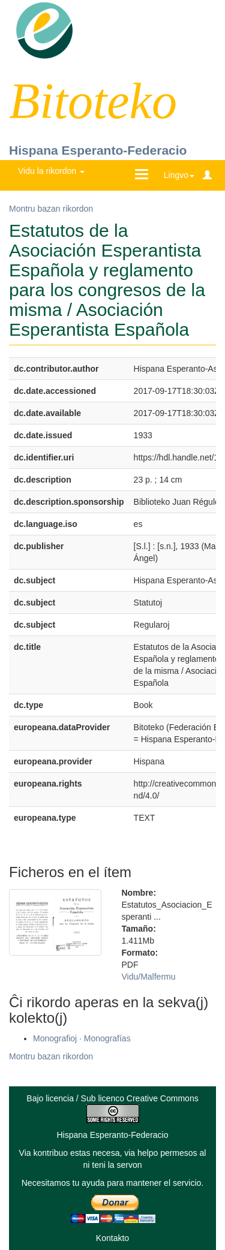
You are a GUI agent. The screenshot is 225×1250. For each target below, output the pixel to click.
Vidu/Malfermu (149, 976)
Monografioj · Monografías (82, 1038)
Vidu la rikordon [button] (51, 171)
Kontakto (112, 1238)
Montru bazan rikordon (51, 208)
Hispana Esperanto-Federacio (98, 150)
